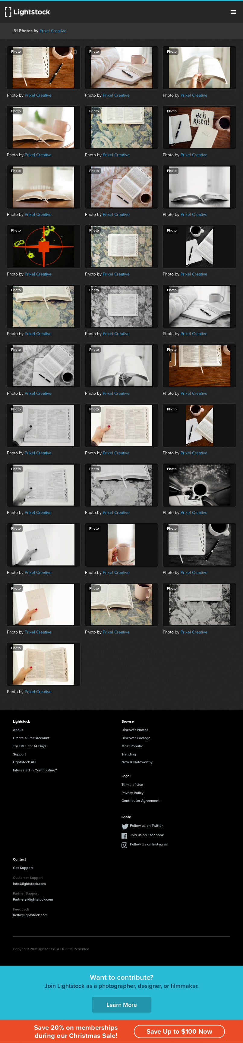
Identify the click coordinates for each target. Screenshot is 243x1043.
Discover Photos (135, 730)
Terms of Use (132, 784)
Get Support (23, 867)
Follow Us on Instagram (149, 844)
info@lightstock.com (29, 883)
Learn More (121, 1004)
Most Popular (132, 746)
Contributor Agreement (140, 800)
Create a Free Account (31, 738)
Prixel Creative (52, 31)
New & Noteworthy (137, 762)
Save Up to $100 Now (179, 1031)
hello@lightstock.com (30, 915)
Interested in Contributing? (35, 770)
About (18, 730)
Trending (129, 754)
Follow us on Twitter (146, 825)
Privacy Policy (133, 792)
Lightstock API (24, 762)
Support (19, 754)
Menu (233, 12)
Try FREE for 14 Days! (30, 746)
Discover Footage (136, 738)
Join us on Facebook (147, 835)
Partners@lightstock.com (33, 899)
